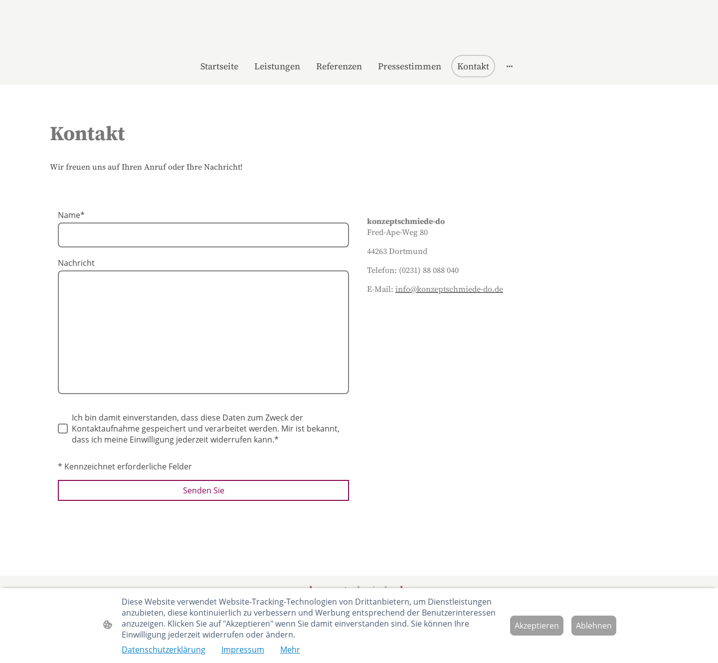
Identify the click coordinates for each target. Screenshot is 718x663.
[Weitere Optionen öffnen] (509, 66)
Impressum (242, 649)
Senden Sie (203, 490)
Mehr (290, 649)
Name (71, 215)
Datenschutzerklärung (163, 649)
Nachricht (76, 262)
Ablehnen (594, 625)
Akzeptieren (537, 625)
